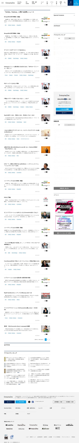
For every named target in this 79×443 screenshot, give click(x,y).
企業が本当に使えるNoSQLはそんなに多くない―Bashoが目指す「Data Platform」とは (20, 148)
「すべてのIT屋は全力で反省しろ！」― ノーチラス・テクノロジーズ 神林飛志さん (22, 243)
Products (16, 75)
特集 (56, 2)
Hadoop (10, 75)
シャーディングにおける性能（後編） (13, 180)
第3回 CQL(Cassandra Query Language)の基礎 (17, 326)
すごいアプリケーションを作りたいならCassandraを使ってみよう (21, 212)
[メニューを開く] (2, 3)
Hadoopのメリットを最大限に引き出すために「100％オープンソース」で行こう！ (21, 67)
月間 (69, 38)
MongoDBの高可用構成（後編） (12, 16)
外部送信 (73, 436)
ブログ (28, 413)
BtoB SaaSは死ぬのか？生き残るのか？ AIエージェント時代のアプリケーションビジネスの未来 (40, 365)
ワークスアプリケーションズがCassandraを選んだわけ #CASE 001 (20, 308)
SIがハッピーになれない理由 (12, 83)
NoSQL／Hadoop (11, 25)
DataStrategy (30, 75)
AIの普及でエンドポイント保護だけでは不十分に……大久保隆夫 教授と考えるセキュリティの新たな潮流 (16, 377)
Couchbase (19, 172)
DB (5, 25)
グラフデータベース (25, 138)
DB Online (18, 408)
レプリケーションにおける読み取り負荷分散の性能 (17, 277)
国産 (9, 252)
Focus (6, 75)
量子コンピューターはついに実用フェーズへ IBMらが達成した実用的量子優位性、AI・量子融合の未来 (15, 359)
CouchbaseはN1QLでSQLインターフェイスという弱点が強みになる (21, 261)
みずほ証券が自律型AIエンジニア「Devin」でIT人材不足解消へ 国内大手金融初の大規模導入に (40, 359)
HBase (18, 299)
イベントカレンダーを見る (64, 233)
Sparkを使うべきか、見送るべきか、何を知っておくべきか (20, 115)
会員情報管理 (39, 436)
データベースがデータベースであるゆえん (15, 50)
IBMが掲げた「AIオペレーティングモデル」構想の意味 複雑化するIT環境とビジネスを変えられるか (40, 381)
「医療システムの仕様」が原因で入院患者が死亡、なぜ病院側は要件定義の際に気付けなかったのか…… (39, 375)
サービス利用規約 (56, 436)
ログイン (64, 113)
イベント (51, 2)
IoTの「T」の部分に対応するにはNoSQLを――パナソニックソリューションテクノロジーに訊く (21, 164)
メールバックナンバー (64, 105)
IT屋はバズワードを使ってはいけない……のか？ (17, 98)
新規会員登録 (64, 109)
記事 (47, 2)
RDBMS (9, 58)
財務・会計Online (31, 408)
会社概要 (50, 436)
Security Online (7, 408)
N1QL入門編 (7, 197)
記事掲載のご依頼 (58, 401)
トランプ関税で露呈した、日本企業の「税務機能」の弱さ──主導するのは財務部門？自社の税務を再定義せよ (16, 383)
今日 (59, 38)
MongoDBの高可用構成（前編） (12, 33)
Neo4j (18, 138)
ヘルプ (27, 436)
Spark (25, 122)
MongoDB (19, 25)
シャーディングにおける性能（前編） (13, 227)
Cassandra (19, 219)
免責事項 (45, 436)
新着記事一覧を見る (64, 188)
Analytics (22, 106)
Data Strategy (15, 58)
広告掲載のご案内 (70, 401)
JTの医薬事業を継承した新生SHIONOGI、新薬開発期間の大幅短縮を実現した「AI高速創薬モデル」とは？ (15, 371)
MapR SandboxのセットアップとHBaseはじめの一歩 (18, 292)
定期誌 (61, 2)
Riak (18, 155)
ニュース (69, 124)
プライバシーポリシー (66, 436)
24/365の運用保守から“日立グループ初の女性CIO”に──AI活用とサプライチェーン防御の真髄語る (16, 365)
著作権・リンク (33, 436)
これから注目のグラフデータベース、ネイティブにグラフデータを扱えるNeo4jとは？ (21, 131)
